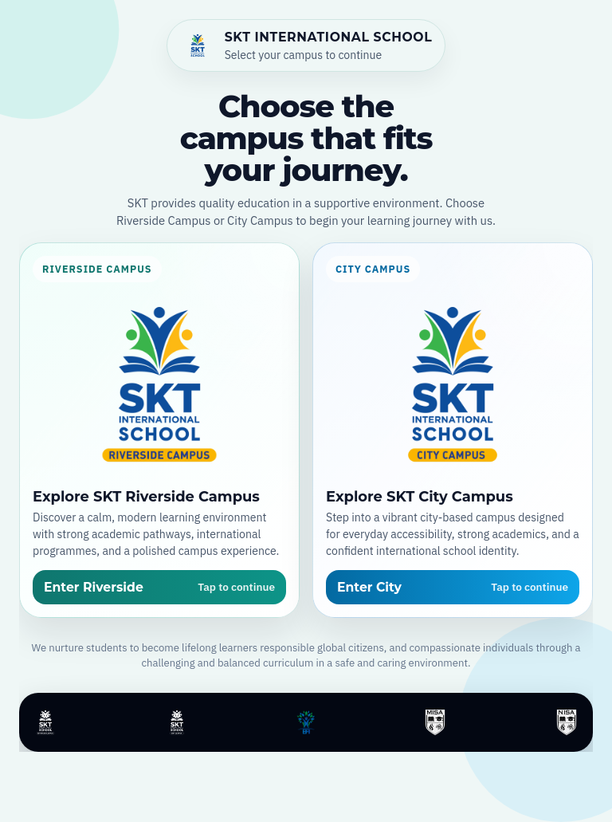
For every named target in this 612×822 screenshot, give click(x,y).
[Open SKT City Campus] (452, 430)
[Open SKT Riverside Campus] (159, 430)
